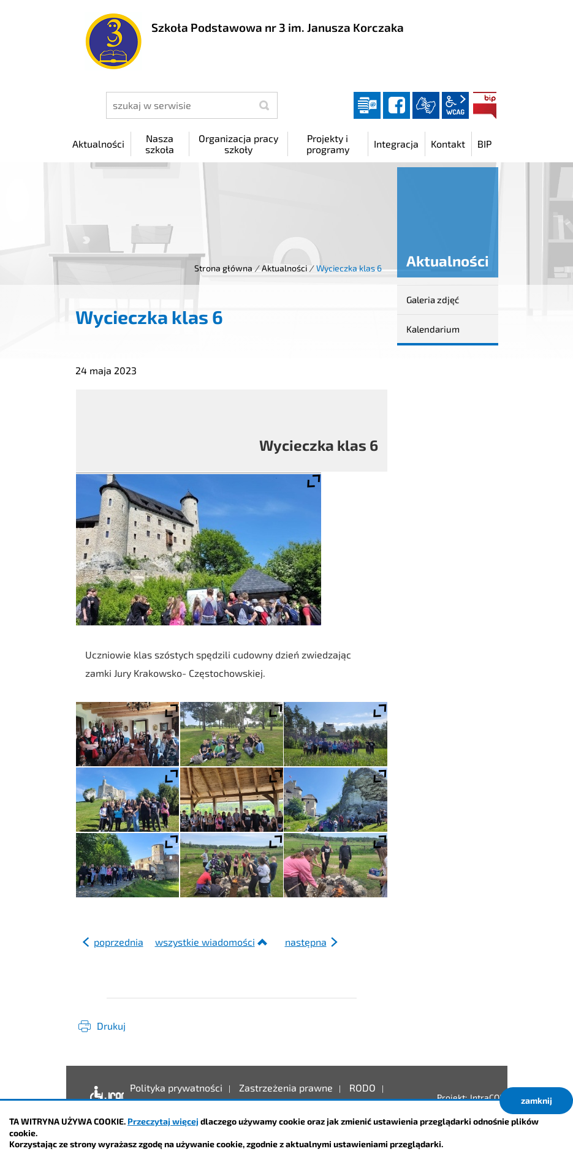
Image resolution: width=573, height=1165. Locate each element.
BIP (484, 105)
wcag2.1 (455, 105)
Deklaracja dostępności (104, 1097)
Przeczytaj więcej (163, 1121)
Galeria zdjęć (432, 299)
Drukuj (111, 1025)
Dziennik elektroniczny (367, 105)
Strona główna (223, 268)
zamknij (536, 1100)
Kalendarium (433, 328)
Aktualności (284, 268)
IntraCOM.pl (493, 1097)
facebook (396, 105)
